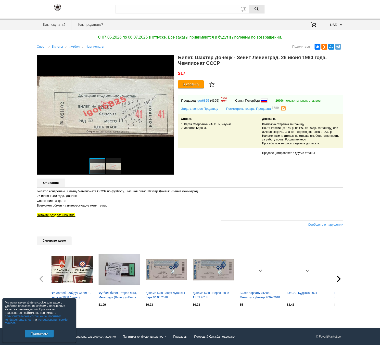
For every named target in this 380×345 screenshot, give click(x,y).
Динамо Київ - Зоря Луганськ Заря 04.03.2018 (165, 295)
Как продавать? (90, 25)
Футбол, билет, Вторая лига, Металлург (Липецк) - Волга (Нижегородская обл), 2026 (118, 295)
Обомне (224, 99)
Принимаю (39, 333)
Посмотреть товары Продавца (252, 108)
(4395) (214, 100)
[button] (170, 59)
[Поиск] (257, 9)
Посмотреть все (47, 315)
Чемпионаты (95, 46)
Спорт (41, 46)
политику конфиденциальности (33, 318)
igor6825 (203, 100)
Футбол (74, 46)
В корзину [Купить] (190, 84)
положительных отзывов (297, 100)
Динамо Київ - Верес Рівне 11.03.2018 (211, 295)
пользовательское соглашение (26, 316)
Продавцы (180, 336)
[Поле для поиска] (190, 9)
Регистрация (333, 9)
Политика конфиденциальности (144, 336)
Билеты (57, 46)
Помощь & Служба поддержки (214, 336)
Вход (314, 9)
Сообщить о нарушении (325, 224)
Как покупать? (54, 25)
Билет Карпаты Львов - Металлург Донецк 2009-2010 (260, 295)
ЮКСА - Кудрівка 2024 (302, 293)
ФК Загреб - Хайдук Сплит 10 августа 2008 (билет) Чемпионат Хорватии (71, 295)
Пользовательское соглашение (95, 336)
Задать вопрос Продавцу (199, 108)
